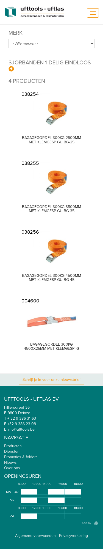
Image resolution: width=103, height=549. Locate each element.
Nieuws (10, 462)
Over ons (12, 468)
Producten (13, 446)
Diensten (12, 451)
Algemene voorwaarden (35, 535)
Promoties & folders (21, 457)
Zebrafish (88, 523)
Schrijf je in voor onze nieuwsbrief (51, 379)
